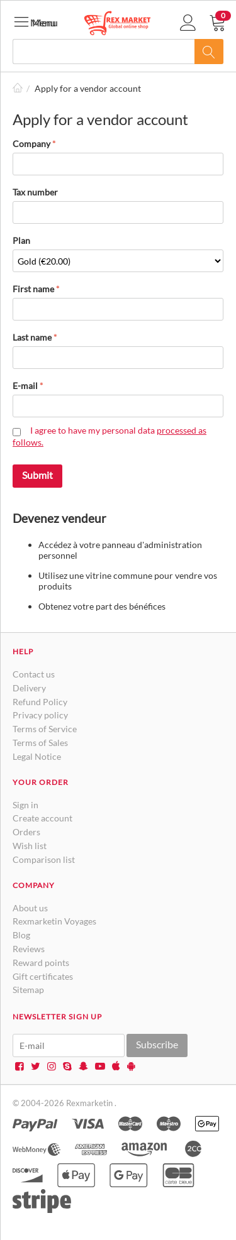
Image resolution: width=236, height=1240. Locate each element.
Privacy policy (40, 715)
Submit (37, 475)
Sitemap (28, 989)
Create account (42, 818)
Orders (26, 831)
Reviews (29, 948)
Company (31, 143)
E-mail (25, 385)
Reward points (41, 962)
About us (30, 908)
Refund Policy (40, 701)
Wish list (30, 845)
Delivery (29, 688)
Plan (21, 240)
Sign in (25, 804)
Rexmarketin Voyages (54, 921)
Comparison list (44, 859)
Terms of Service (45, 728)
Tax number (35, 192)
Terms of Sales (40, 742)
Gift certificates (43, 976)
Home (18, 88)
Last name (32, 337)
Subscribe (157, 1044)
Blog (21, 935)
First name (33, 288)
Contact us (34, 674)
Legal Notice (37, 756)
